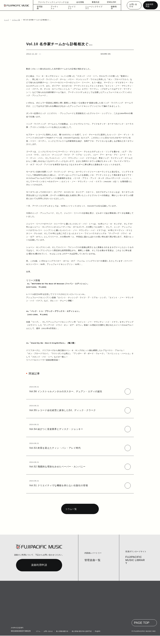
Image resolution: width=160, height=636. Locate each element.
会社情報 (78, 2)
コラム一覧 (15, 20)
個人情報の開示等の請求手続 (81, 631)
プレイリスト (73, 7)
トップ (6, 20)
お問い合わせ (133, 5)
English (97, 631)
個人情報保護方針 (61, 631)
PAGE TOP (142, 623)
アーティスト (56, 7)
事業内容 (94, 2)
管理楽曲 (41, 7)
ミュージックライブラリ (92, 7)
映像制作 (112, 7)
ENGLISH (109, 2)
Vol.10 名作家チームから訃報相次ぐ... (35, 20)
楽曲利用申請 (150, 5)
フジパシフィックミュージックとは (53, 2)
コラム (37, 631)
